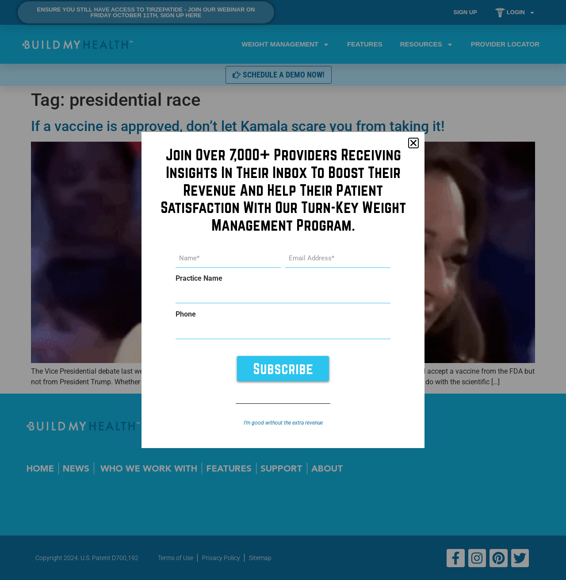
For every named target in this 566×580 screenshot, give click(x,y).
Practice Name (199, 278)
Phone (186, 314)
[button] (413, 143)
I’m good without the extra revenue (283, 423)
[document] (283, 290)
